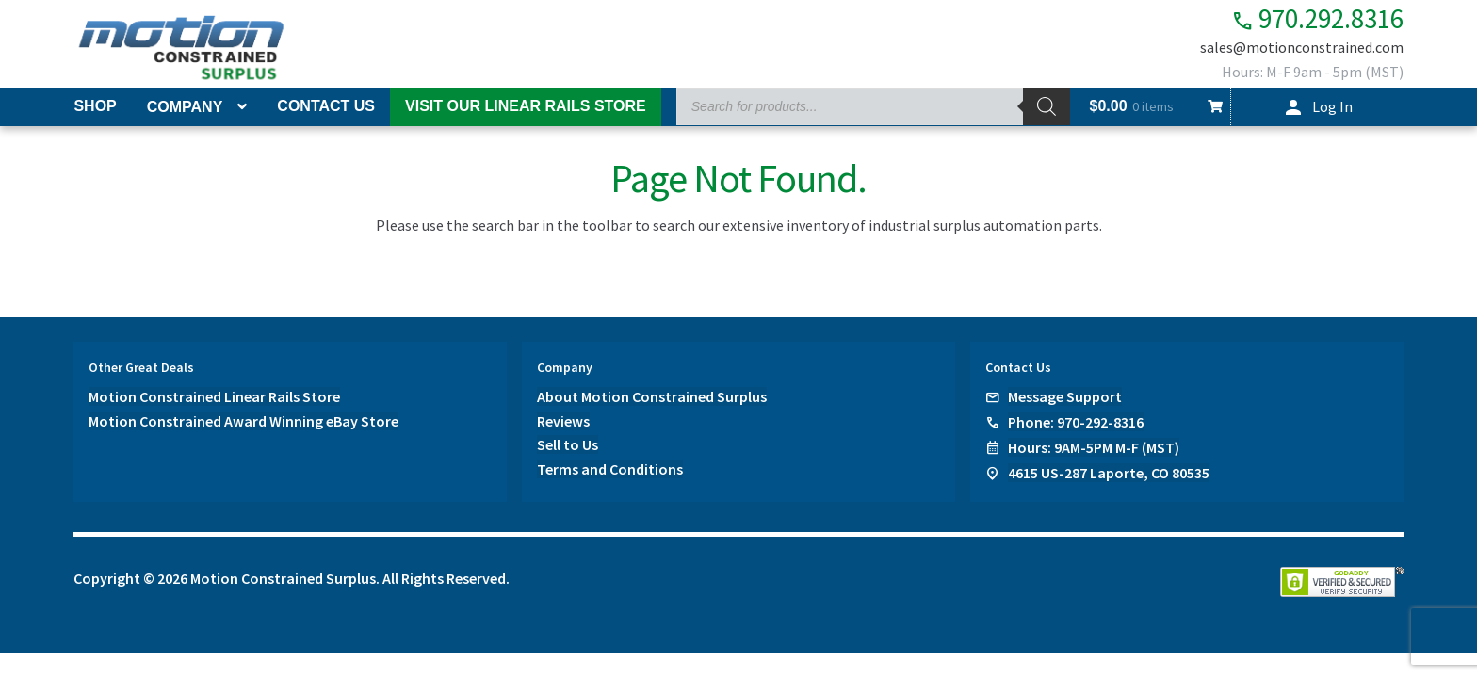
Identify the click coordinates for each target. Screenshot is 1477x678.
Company (185, 107)
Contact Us (326, 106)
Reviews (563, 421)
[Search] (1046, 106)
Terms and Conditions (610, 469)
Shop (94, 106)
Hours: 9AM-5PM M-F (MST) (1093, 447)
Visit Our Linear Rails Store (525, 106)
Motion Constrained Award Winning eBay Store (243, 421)
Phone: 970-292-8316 (1076, 421)
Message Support (1065, 396)
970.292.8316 (1307, 19)
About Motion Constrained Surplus (652, 396)
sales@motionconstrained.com (1302, 49)
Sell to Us (567, 445)
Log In (1332, 106)
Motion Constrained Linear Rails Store (214, 396)
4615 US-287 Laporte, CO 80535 (1108, 472)
